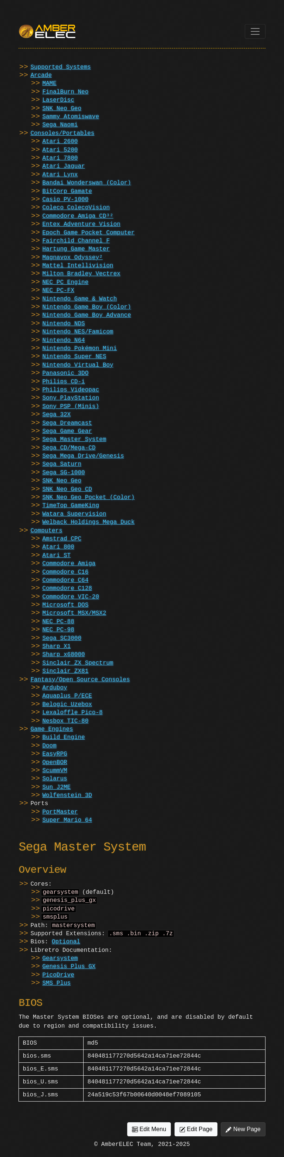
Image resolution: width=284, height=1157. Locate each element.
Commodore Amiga (68, 564)
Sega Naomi (60, 125)
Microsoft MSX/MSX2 (74, 613)
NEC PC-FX (58, 290)
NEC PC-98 (58, 630)
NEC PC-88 (58, 622)
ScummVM (54, 771)
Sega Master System (74, 439)
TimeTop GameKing (70, 506)
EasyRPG (54, 754)
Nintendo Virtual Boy (77, 365)
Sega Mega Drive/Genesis (83, 456)
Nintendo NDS (63, 324)
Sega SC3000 (61, 638)
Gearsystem (60, 963)
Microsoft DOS (65, 605)
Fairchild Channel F (75, 241)
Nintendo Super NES (74, 357)
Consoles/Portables (62, 133)
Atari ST (56, 556)
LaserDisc (58, 100)
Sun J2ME (56, 787)
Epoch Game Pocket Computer (88, 233)
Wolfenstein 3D (67, 795)
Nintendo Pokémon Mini (79, 349)
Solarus (54, 779)
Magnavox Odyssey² (72, 258)
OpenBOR (54, 763)
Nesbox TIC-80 (65, 721)
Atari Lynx (60, 175)
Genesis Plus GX (68, 971)
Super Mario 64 (67, 820)
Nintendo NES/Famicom (77, 332)
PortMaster (60, 812)
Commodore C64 (65, 580)
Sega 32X (56, 415)
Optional (66, 946)
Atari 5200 (60, 150)
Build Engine (63, 737)
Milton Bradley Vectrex (81, 274)
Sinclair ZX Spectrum (77, 663)
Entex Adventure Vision (81, 224)
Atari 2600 (60, 142)
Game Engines (51, 729)
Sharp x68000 (63, 655)
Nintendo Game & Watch (79, 299)
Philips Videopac (70, 390)
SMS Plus (56, 988)
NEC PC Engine (65, 282)
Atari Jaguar (63, 166)
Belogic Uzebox (67, 704)
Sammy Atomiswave (70, 117)
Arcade (41, 75)
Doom (49, 746)
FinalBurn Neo (65, 92)
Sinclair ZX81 (65, 671)
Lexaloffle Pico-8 (72, 713)
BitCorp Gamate (67, 191)
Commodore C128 (67, 588)
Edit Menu (149, 1133)
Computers (46, 531)
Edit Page (196, 1133)
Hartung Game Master (75, 249)
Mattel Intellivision (77, 266)
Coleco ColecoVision (75, 208)
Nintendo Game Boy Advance (86, 315)
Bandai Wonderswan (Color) (86, 183)
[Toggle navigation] (255, 31)
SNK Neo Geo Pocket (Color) (88, 497)
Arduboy (54, 688)
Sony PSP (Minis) (70, 407)
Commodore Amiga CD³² (77, 216)
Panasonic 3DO (65, 373)
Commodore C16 (65, 572)
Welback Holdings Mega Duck (88, 522)
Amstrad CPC (61, 539)
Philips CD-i (63, 382)
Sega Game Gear (67, 431)
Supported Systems (60, 67)
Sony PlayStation (70, 398)
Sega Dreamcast (67, 423)
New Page (243, 1133)
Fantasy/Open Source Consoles (80, 680)
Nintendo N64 (63, 340)
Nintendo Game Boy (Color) (86, 307)
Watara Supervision (74, 514)
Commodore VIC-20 (70, 597)
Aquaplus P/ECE (67, 696)
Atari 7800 (60, 158)
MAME (49, 83)
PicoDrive (58, 980)
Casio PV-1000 (65, 200)
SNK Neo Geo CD (67, 489)
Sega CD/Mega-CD (68, 448)
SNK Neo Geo (61, 109)
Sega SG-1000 (63, 473)
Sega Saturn (61, 464)
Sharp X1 (56, 646)
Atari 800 (58, 547)
